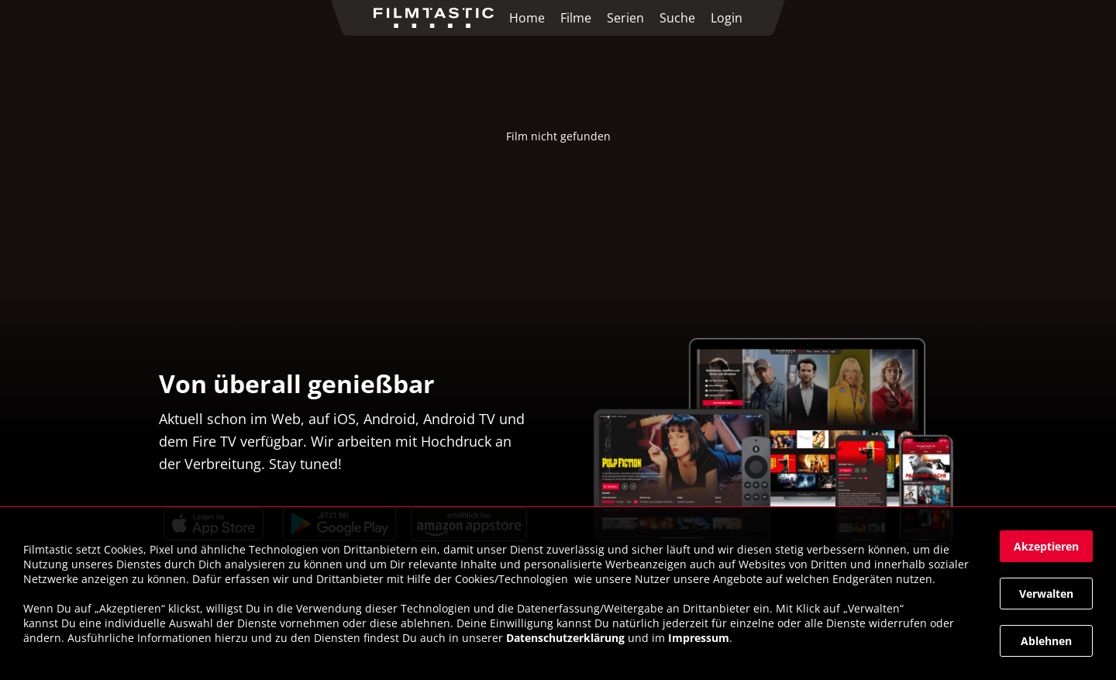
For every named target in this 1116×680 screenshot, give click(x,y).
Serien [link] (625, 17)
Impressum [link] (698, 637)
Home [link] (527, 17)
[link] (437, 18)
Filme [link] (575, 17)
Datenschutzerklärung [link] (565, 637)
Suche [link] (677, 17)
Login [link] (726, 17)
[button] (1046, 546)
